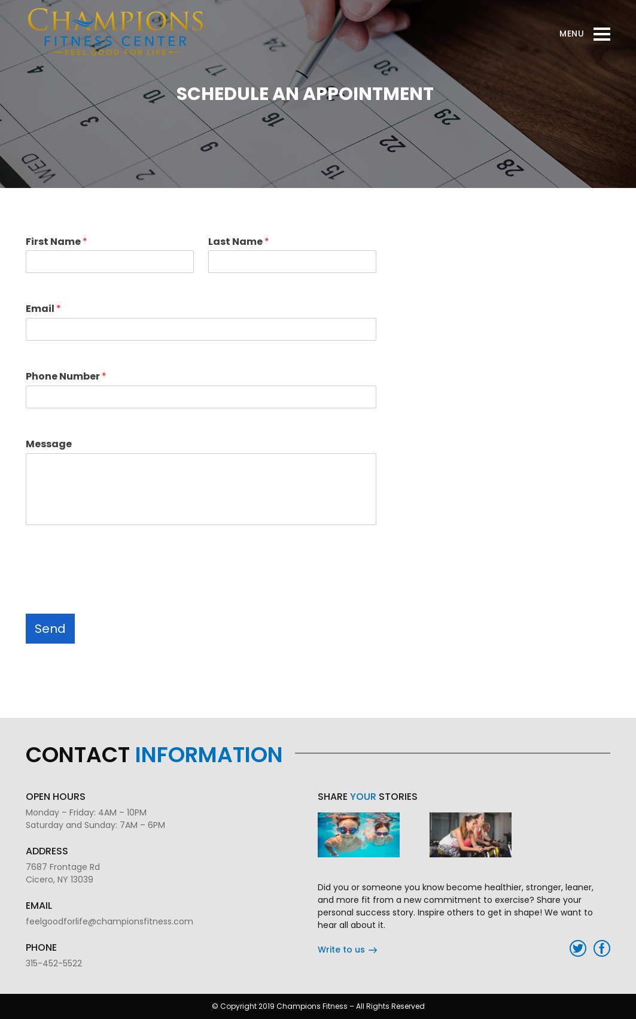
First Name (56, 242)
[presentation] (117, 578)
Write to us (347, 950)
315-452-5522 (54, 963)
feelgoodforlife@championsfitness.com (109, 921)
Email (43, 309)
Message (49, 444)
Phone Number (66, 377)
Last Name (238, 242)
